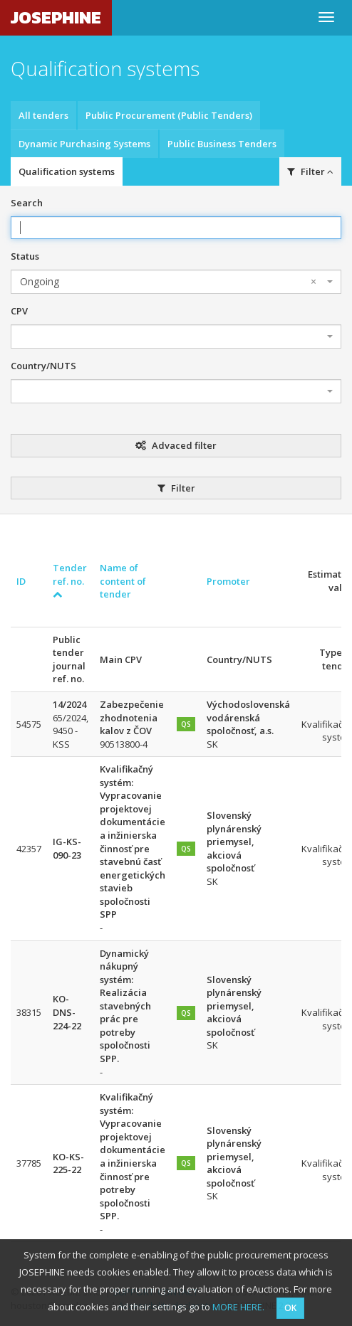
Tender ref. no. (70, 580)
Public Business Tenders (221, 143)
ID (21, 581)
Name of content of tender (123, 580)
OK (290, 1308)
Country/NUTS (43, 365)
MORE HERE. (238, 1306)
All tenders (43, 115)
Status (25, 256)
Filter (310, 171)
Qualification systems (67, 171)
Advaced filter (176, 445)
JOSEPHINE (56, 17)
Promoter (228, 581)
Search (27, 202)
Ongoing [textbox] (168, 282)
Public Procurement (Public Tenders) (169, 115)
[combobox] (176, 282)
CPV (19, 310)
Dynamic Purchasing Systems (84, 143)
